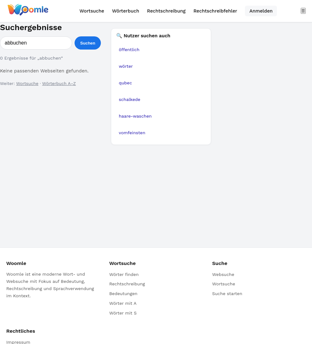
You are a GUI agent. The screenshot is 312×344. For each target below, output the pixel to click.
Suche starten (227, 293)
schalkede (129, 99)
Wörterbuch (125, 11)
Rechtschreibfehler (215, 11)
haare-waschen (135, 116)
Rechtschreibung (166, 11)
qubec (125, 82)
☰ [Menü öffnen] (303, 10)
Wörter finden (124, 274)
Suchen (87, 43)
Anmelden (261, 11)
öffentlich (129, 49)
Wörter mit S (123, 312)
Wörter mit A (123, 303)
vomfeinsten (132, 132)
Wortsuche (92, 11)
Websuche (223, 274)
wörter (126, 66)
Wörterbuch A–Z (59, 83)
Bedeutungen (123, 293)
